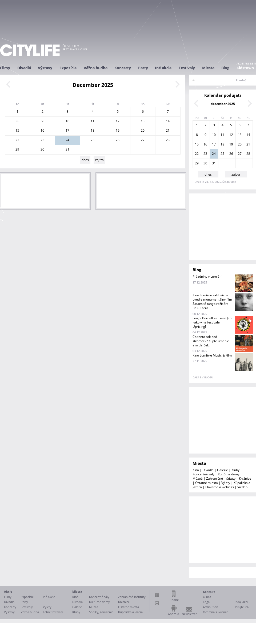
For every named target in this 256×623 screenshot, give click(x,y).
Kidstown (245, 67)
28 (168, 140)
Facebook (157, 595)
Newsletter (189, 614)
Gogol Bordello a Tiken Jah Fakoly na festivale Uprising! (212, 322)
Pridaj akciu (242, 602)
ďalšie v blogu (203, 377)
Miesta (208, 67)
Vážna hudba (95, 67)
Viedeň (242, 487)
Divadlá (24, 67)
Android (173, 614)
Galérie (222, 470)
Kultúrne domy (228, 474)
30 (42, 149)
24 (67, 140)
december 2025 (223, 104)
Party (143, 67)
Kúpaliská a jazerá (130, 612)
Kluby (235, 470)
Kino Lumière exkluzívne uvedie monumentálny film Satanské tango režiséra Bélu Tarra (212, 301)
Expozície (68, 67)
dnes (85, 159)
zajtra (99, 159)
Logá (206, 602)
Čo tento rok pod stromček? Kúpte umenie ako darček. (211, 340)
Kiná (196, 470)
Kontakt (209, 592)
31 (67, 149)
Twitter (157, 603)
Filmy (5, 67)
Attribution (210, 607)
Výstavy (45, 67)
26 (117, 140)
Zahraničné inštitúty (220, 478)
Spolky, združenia (101, 612)
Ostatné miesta (206, 482)
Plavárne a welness (219, 487)
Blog (225, 67)
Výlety (225, 482)
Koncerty (122, 67)
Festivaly (187, 67)
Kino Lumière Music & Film (212, 355)
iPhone (174, 600)
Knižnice (245, 478)
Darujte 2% (241, 607)
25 (92, 140)
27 (143, 140)
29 (17, 149)
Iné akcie (163, 67)
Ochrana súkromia (215, 612)
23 (42, 140)
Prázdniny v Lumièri (207, 276)
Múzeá (198, 478)
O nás (207, 597)
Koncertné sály (203, 474)
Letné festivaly (53, 612)
